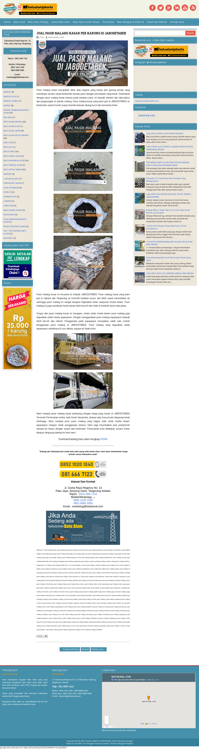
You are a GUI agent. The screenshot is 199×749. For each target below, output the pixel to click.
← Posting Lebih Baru (70, 649)
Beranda (85, 649)
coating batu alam (11, 179)
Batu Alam (8, 117)
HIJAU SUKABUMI (11, 188)
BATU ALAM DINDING (13, 122)
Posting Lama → (99, 649)
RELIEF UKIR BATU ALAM (14, 226)
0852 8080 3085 (83, 503)
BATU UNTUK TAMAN (13, 169)
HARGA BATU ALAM (12, 183)
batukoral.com (147, 115)
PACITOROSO (9, 215)
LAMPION (8, 201)
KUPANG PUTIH (10, 197)
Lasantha (105, 744)
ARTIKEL (7, 105)
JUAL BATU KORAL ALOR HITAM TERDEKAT (164, 133)
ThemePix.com (80, 744)
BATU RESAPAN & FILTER (14, 160)
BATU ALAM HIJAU (12, 126)
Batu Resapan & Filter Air (130, 22)
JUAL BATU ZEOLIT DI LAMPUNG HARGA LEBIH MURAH (170, 273)
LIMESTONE (9, 206)
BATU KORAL (9, 151)
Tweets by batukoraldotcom (147, 101)
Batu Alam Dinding (38, 22)
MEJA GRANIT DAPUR (13, 210)
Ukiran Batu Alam (60, 22)
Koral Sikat (108, 22)
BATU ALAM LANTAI (12, 131)
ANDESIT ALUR (10, 96)
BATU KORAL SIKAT (12, 156)
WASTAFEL (8, 238)
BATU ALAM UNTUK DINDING (16, 135)
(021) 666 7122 (88, 494)
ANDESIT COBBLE (11, 101)
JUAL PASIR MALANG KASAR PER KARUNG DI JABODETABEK (81, 33)
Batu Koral (19, 22)
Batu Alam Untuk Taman (86, 22)
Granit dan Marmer (157, 22)
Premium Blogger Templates (122, 744)
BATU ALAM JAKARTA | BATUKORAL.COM (98, 741)
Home (7, 22)
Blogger (130, 741)
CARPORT (8, 174)
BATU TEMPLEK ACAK (13, 165)
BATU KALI (8, 147)
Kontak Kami (177, 22)
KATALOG (8, 192)
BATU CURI (8, 142)
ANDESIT (7, 92)
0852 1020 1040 (83, 500)
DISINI (104, 439)
